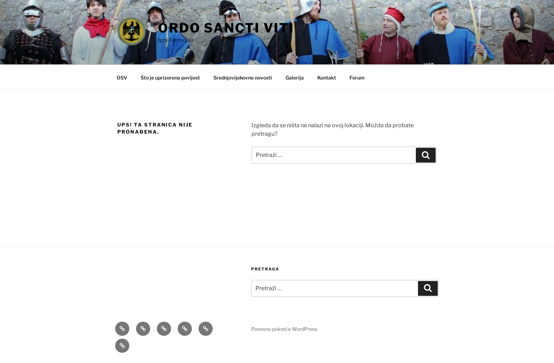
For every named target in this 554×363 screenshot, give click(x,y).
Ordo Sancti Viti (226, 28)
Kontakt (326, 78)
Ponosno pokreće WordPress (284, 329)
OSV (122, 78)
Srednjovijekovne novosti (242, 78)
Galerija (294, 78)
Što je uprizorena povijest (170, 78)
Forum (357, 78)
